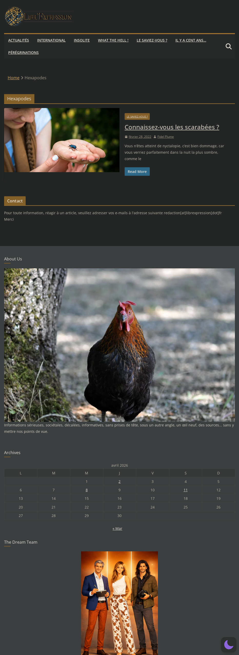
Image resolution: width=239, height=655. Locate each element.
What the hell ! (113, 40)
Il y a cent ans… (190, 40)
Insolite (82, 40)
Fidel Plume (165, 136)
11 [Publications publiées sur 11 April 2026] (186, 489)
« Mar (117, 528)
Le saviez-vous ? (152, 40)
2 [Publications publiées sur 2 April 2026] (119, 481)
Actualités (18, 40)
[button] (228, 644)
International (51, 40)
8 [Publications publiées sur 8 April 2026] (87, 489)
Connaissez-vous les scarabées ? (172, 127)
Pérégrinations (23, 52)
